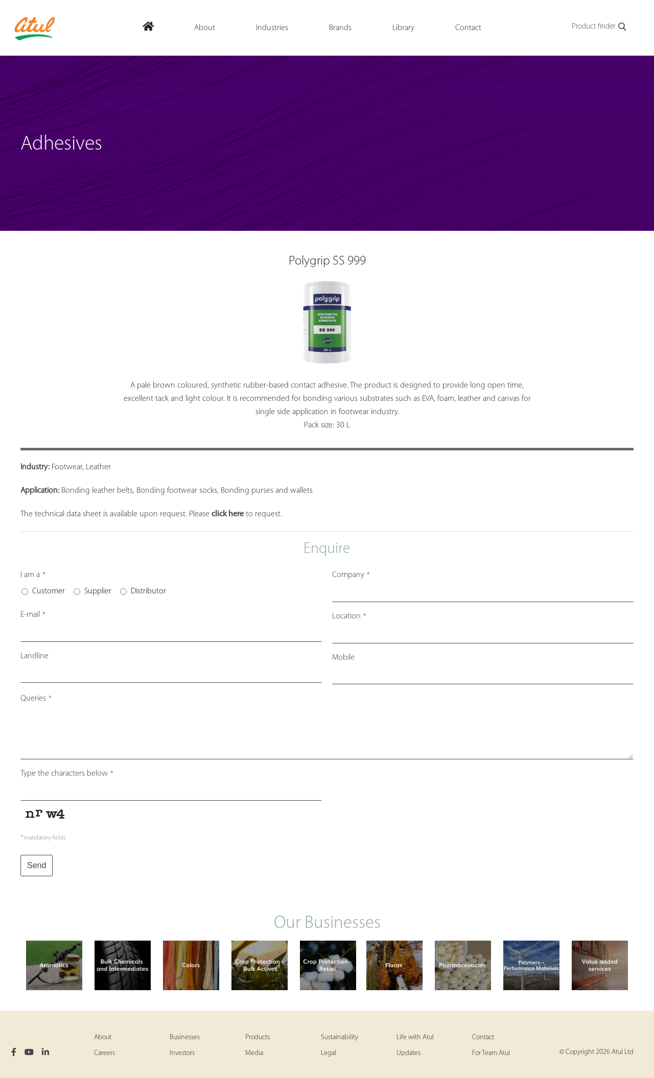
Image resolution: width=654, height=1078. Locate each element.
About (102, 1037)
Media (254, 1053)
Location (349, 616)
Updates (408, 1053)
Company (351, 575)
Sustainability (339, 1037)
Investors (182, 1053)
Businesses (185, 1037)
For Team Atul (491, 1053)
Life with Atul (415, 1037)
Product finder (599, 27)
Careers (104, 1053)
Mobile (343, 658)
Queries (36, 698)
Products (257, 1037)
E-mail (32, 615)
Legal (328, 1053)
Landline (34, 656)
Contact (483, 1037)
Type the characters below (66, 774)
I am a (32, 575)
